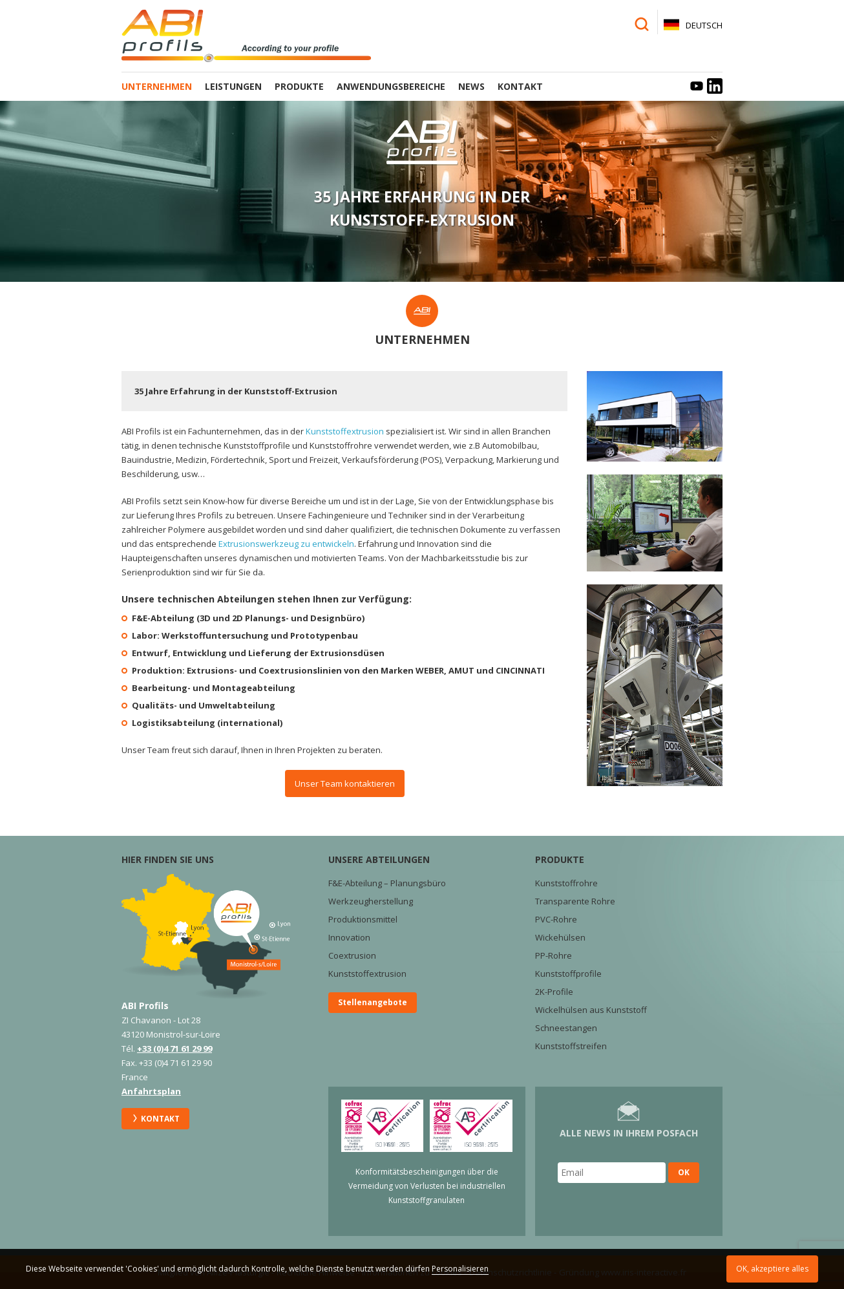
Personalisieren (460, 1268)
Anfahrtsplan (151, 1091)
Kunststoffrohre (566, 883)
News (471, 86)
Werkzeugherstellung (370, 901)
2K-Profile (554, 991)
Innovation (349, 937)
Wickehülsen (560, 937)
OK (684, 1172)
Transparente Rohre (575, 901)
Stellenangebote (372, 1002)
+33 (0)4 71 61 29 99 (174, 1048)
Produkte (299, 86)
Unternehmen (156, 86)
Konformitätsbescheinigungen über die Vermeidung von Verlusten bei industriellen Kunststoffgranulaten (426, 1186)
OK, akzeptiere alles (772, 1268)
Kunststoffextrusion (345, 431)
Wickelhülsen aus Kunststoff (591, 1010)
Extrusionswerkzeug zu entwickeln (286, 543)
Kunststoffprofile (568, 973)
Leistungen (233, 86)
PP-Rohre (553, 955)
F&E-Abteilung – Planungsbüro (387, 883)
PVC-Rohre (556, 919)
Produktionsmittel (362, 919)
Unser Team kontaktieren (345, 783)
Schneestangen (566, 1028)
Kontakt (520, 86)
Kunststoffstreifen (571, 1046)
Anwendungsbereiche (391, 86)
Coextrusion (352, 955)
